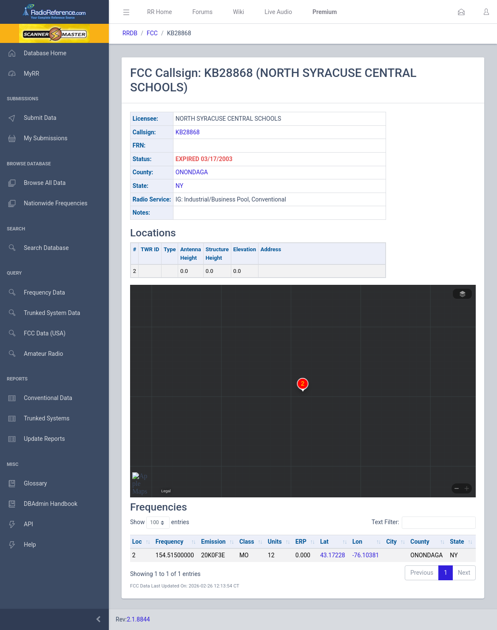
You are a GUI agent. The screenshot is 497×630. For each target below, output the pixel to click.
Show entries (159, 522)
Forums (202, 12)
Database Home (33, 53)
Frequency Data (32, 292)
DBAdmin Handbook (38, 504)
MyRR (19, 73)
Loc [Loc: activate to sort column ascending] (137, 541)
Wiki (238, 12)
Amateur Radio (31, 354)
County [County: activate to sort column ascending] (419, 541)
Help (18, 545)
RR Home (159, 12)
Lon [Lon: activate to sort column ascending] (357, 541)
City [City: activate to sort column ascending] (391, 541)
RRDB (129, 33)
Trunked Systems (34, 419)
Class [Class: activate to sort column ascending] (246, 541)
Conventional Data (36, 398)
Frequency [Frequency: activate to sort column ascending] (170, 541)
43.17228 (332, 555)
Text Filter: (424, 522)
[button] (461, 12)
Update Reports (32, 439)
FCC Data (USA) (32, 333)
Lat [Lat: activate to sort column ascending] (324, 541)
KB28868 (188, 132)
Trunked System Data (40, 313)
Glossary (23, 484)
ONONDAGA (192, 172)
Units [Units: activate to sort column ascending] (275, 541)
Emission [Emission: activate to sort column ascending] (213, 541)
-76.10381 (365, 555)
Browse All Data (32, 183)
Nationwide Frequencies (44, 203)
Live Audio (278, 12)
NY (179, 185)
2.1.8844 (138, 619)
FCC (152, 33)
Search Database (34, 248)
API (16, 524)
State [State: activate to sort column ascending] (457, 541)
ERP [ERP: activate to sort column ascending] (301, 541)
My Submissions (34, 138)
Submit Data (28, 118)
